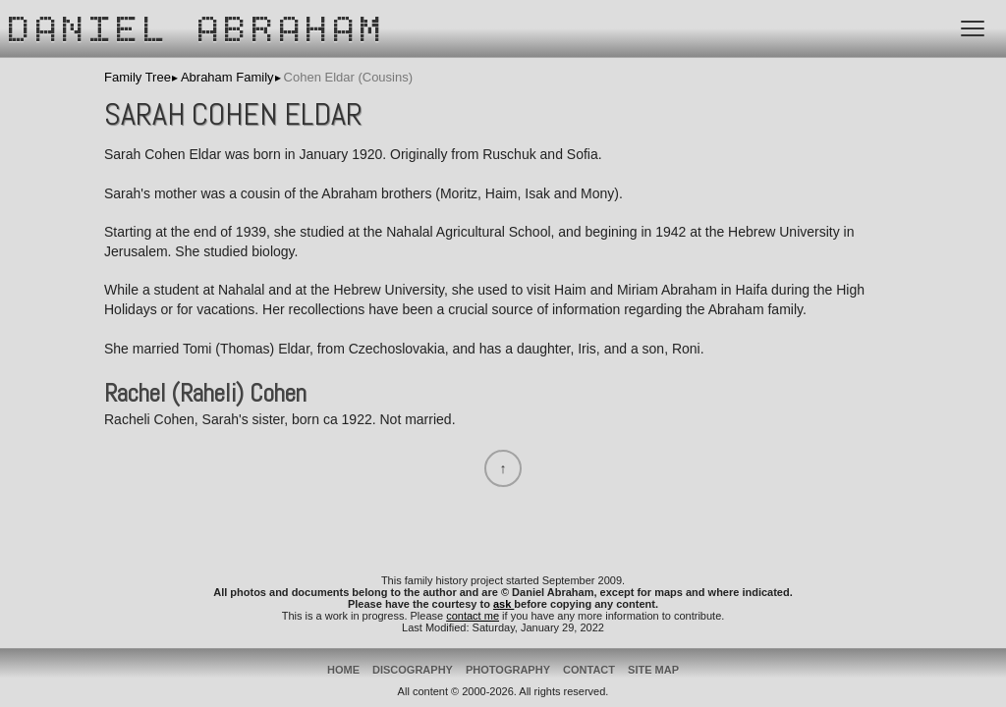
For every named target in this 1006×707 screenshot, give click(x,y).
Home (343, 670)
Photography (508, 670)
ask (503, 604)
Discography (412, 670)
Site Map (653, 670)
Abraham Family (227, 77)
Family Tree (137, 77)
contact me (472, 616)
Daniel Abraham (198, 32)
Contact (589, 670)
